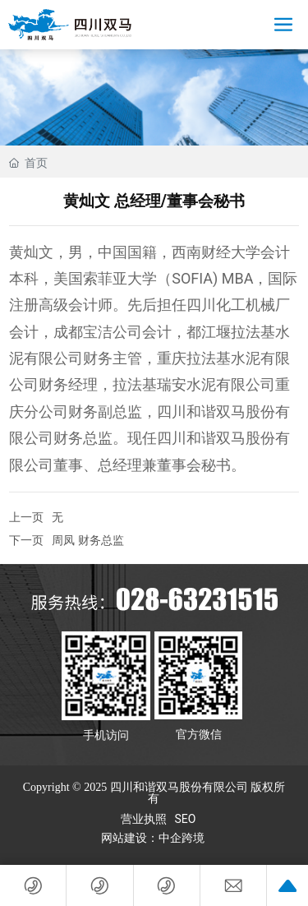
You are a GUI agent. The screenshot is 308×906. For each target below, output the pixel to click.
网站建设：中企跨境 (154, 838)
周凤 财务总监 (87, 540)
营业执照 (144, 818)
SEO (185, 818)
